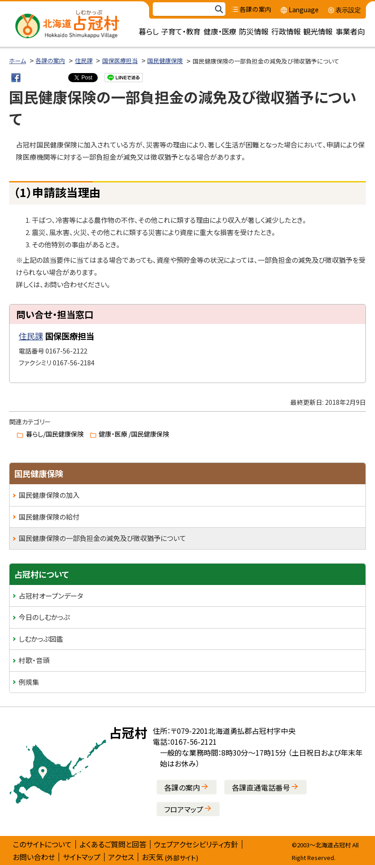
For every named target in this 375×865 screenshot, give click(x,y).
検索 (218, 9)
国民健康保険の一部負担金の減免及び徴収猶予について (102, 538)
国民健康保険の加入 (49, 495)
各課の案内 (50, 60)
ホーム (17, 60)
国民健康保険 (165, 60)
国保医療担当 (120, 60)
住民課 (84, 60)
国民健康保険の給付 (49, 516)
